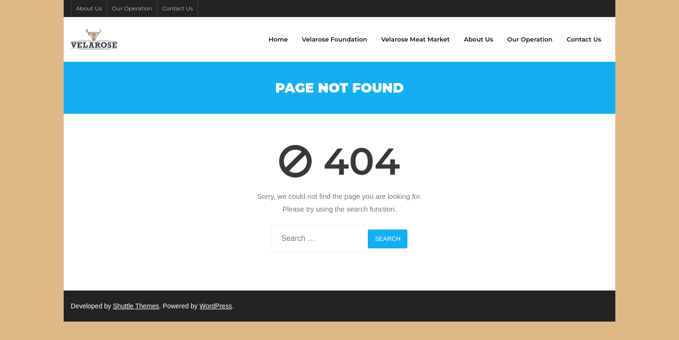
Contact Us (177, 8)
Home (278, 39)
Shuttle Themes (136, 306)
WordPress (215, 306)
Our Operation (132, 8)
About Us (89, 8)
